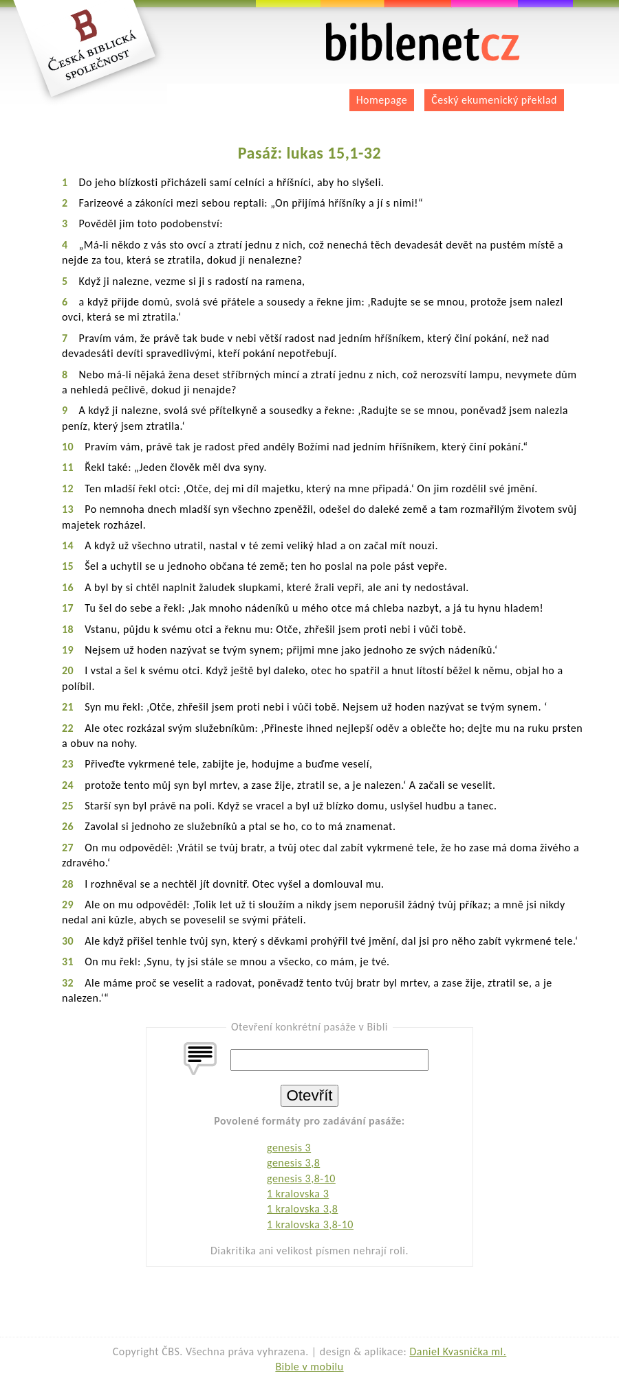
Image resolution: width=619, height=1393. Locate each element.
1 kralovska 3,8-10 (310, 1224)
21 (68, 706)
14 (68, 545)
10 (68, 446)
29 (68, 904)
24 (68, 785)
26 (68, 826)
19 (68, 649)
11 (68, 467)
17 (68, 607)
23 (68, 763)
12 (68, 488)
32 (68, 982)
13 (68, 509)
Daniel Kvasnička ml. (457, 1351)
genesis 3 (289, 1147)
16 (68, 587)
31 (68, 961)
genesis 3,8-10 (301, 1178)
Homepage (382, 99)
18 (68, 629)
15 (68, 566)
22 (68, 728)
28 (68, 883)
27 (68, 847)
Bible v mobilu (309, 1366)
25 (68, 805)
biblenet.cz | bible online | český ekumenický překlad (423, 42)
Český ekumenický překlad (494, 99)
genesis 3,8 (293, 1162)
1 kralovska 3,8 (302, 1208)
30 (68, 940)
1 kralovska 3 (298, 1193)
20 (68, 670)
